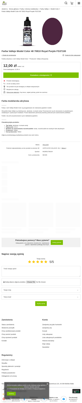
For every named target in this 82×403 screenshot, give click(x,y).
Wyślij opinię (41, 303)
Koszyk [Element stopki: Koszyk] (44, 331)
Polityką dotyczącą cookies (15, 387)
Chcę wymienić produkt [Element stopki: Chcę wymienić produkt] (9, 337)
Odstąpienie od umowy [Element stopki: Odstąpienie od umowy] (9, 376)
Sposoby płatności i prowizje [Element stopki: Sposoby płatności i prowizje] (11, 366)
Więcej (64, 148)
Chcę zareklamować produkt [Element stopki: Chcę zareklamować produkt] (11, 331)
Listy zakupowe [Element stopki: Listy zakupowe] (47, 334)
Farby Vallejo (44, 9)
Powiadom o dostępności (41, 75)
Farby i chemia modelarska (29, 9)
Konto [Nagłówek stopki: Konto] (45, 320)
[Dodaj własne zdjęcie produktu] (40, 282)
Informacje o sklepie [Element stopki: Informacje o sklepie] (8, 360)
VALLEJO (46, 145)
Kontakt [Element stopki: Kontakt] (4, 341)
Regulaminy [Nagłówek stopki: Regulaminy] (7, 355)
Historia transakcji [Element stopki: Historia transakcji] (48, 341)
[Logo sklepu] (4, 3)
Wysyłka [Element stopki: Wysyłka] (4, 363)
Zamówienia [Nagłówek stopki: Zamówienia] (7, 320)
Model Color (55, 9)
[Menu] (79, 3)
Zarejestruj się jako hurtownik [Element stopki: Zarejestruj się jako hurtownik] (52, 324)
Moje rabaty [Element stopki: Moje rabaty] (46, 344)
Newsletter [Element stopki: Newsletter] (45, 347)
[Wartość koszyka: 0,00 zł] (72, 3)
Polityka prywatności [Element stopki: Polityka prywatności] (8, 373)
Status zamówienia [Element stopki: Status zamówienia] (8, 324)
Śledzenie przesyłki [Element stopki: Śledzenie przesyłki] (8, 328)
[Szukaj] (66, 3)
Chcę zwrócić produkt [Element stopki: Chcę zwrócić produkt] (9, 334)
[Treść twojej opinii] (41, 271)
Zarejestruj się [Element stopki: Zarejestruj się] (47, 328)
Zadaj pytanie (56, 242)
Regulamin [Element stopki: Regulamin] (5, 369)
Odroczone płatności (13, 92)
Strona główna (14, 9)
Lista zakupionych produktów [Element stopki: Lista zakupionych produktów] (52, 337)
